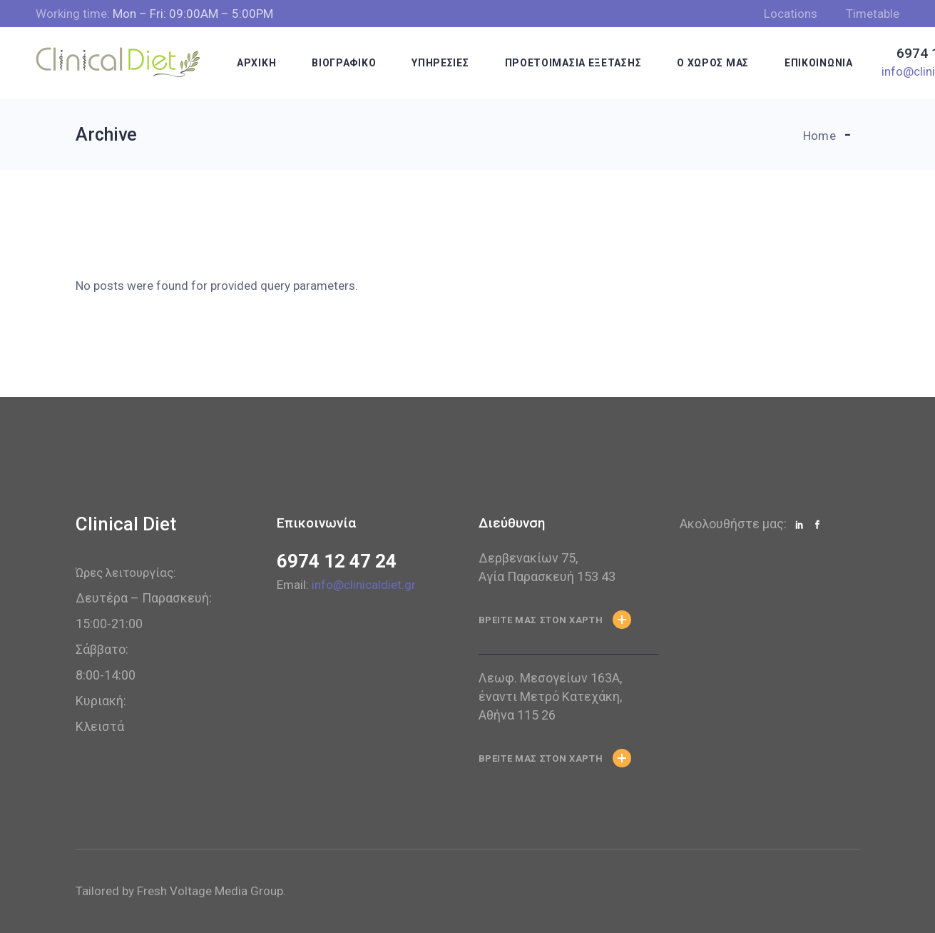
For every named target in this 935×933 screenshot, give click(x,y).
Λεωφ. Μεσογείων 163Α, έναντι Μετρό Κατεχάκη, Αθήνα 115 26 (550, 696)
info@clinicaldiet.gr (364, 585)
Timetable (872, 13)
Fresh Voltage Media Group (210, 891)
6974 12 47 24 (337, 561)
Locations (790, 13)
